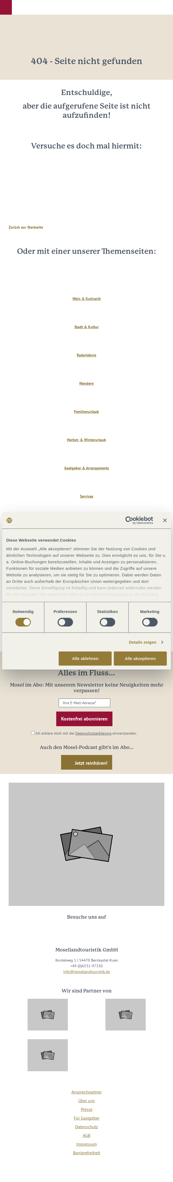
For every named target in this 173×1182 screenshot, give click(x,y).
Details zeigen (142, 642)
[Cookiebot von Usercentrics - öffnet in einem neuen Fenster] (129, 520)
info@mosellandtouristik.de (86, 971)
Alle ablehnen (85, 658)
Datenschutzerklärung (93, 733)
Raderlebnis (86, 355)
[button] (6, 7)
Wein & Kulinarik (86, 298)
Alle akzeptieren (140, 658)
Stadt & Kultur (86, 326)
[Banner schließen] (165, 520)
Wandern (86, 383)
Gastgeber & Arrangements (86, 468)
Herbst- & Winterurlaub (86, 439)
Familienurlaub (86, 411)
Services (86, 496)
